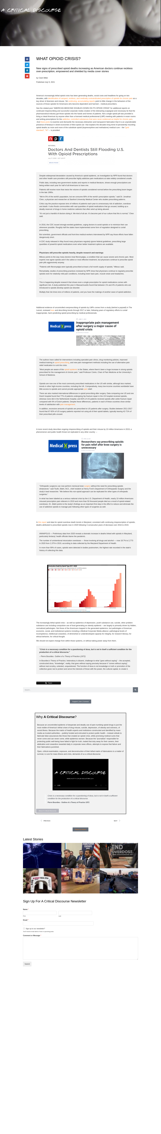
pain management (67, 404)
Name (26, 909)
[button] (27, 59)
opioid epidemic (70, 369)
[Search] (135, 689)
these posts (45, 122)
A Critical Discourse (31, 10)
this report (42, 522)
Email (25, 920)
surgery (87, 486)
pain (85, 389)
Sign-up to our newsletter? (35, 929)
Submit (27, 964)
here (52, 310)
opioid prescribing (62, 362)
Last (60, 916)
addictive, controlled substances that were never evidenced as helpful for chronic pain (97, 119)
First (24, 916)
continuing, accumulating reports (81, 101)
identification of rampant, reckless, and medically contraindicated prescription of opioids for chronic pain (90, 98)
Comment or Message (32, 935)
